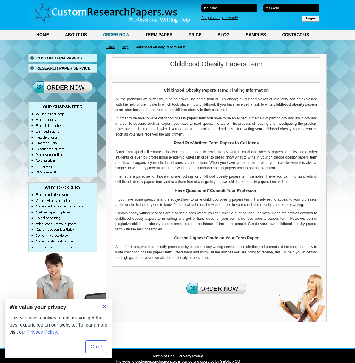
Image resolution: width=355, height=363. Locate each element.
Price (195, 34)
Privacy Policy (191, 356)
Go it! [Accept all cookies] (96, 346)
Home (42, 34)
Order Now (116, 34)
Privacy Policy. (42, 332)
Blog (223, 34)
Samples (256, 34)
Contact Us (295, 34)
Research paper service (63, 68)
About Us (76, 34)
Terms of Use (163, 356)
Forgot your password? (219, 18)
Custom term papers (59, 58)
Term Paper (159, 34)
